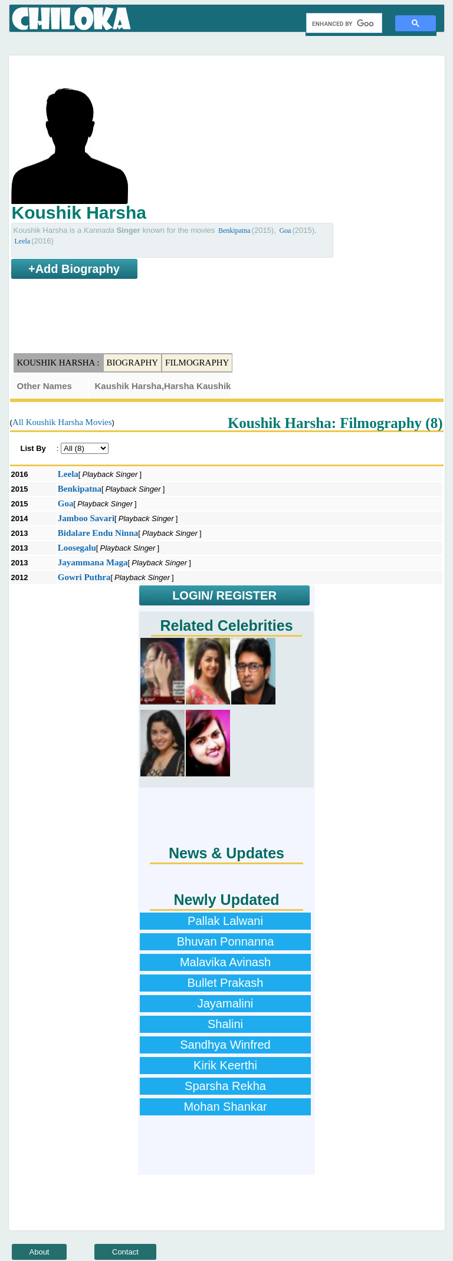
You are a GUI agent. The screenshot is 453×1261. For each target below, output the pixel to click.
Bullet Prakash (226, 982)
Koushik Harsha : (58, 362)
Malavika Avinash (225, 962)
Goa (285, 230)
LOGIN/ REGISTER (224, 595)
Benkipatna (234, 230)
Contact (125, 1251)
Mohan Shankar (225, 1106)
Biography (133, 362)
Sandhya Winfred (225, 1044)
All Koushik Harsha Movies (62, 422)
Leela (23, 241)
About (39, 1251)
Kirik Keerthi (225, 1065)
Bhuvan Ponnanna (225, 941)
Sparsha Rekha (225, 1085)
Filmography (197, 362)
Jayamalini (225, 1003)
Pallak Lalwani (225, 920)
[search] (343, 23)
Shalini (225, 1024)
